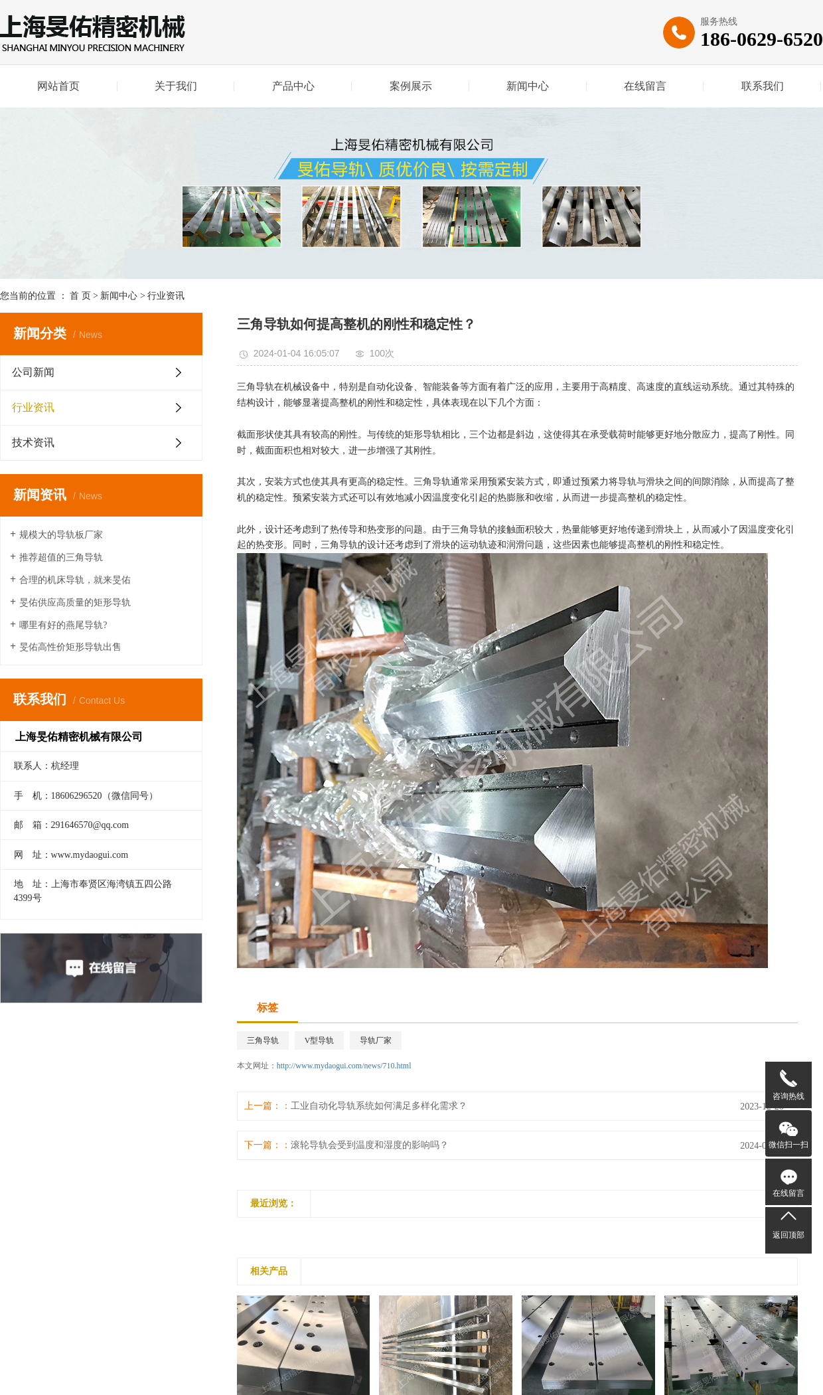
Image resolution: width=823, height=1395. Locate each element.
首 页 (80, 296)
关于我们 (176, 86)
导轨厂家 (376, 1040)
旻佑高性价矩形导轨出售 (70, 647)
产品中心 (293, 86)
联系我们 (762, 86)
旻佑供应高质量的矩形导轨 (75, 603)
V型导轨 (320, 1040)
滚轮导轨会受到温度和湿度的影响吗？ (370, 1145)
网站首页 (58, 86)
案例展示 (411, 86)
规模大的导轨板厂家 (61, 535)
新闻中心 (527, 86)
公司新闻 (33, 372)
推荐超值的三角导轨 (61, 557)
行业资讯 (166, 296)
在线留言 (645, 86)
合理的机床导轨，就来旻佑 (75, 580)
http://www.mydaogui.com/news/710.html (344, 1065)
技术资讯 (33, 442)
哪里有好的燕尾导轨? (63, 625)
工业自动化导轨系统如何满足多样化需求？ (379, 1106)
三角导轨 (263, 1040)
